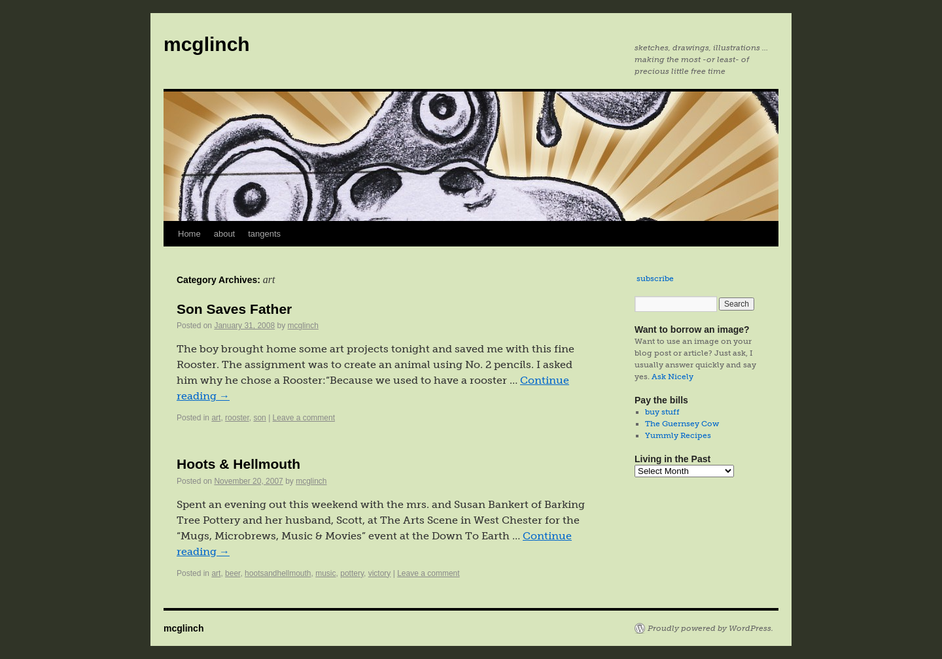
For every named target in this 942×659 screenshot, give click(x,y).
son (259, 417)
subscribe (655, 278)
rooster (237, 417)
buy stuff (662, 411)
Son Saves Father (234, 308)
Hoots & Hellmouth (238, 463)
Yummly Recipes (678, 435)
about (225, 234)
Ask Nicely (672, 376)
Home (189, 234)
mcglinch (207, 44)
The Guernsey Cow (682, 423)
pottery (352, 573)
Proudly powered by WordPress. (710, 628)
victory (379, 573)
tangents (264, 234)
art (215, 417)
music (325, 573)
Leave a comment (304, 417)
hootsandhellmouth (278, 573)
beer (232, 573)
